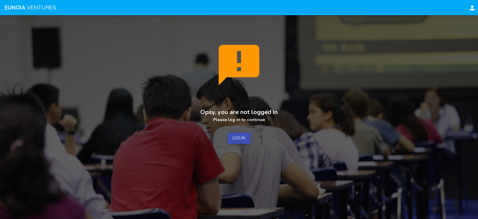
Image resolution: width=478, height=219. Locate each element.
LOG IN (239, 138)
